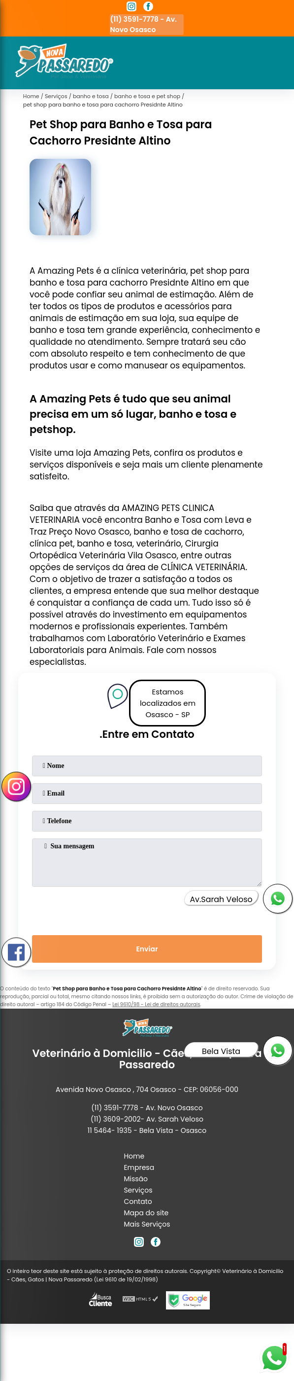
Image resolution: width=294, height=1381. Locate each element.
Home (134, 1156)
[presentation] (147, 909)
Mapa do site (146, 1213)
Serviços (138, 1190)
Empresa (139, 1167)
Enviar (147, 949)
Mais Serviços (147, 1224)
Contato (138, 1201)
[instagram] (131, 7)
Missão (136, 1179)
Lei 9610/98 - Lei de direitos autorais (156, 1004)
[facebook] (148, 7)
